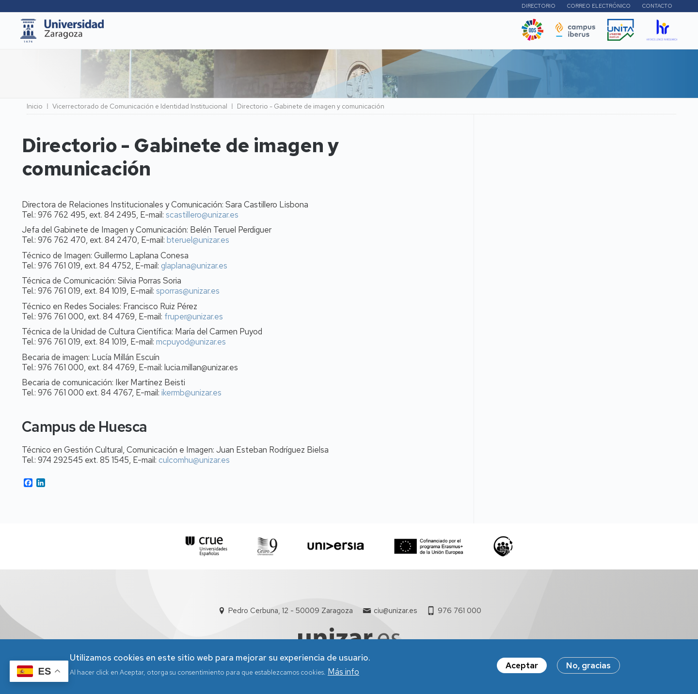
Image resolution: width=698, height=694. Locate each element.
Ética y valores (418, 33)
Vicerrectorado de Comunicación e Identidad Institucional (139, 109)
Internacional (270, 33)
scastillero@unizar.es (202, 217)
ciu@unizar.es (395, 613)
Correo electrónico (597, 7)
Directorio (537, 7)
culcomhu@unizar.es (194, 462)
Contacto (655, 7)
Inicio (35, 109)
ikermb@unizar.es (191, 395)
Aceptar (522, 667)
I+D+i (222, 33)
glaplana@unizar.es (194, 268)
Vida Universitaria (343, 33)
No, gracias (588, 667)
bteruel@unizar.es (198, 242)
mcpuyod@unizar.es (191, 344)
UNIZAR (139, 33)
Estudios (183, 33)
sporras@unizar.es (188, 293)
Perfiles (485, 7)
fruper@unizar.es (193, 319)
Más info (343, 672)
